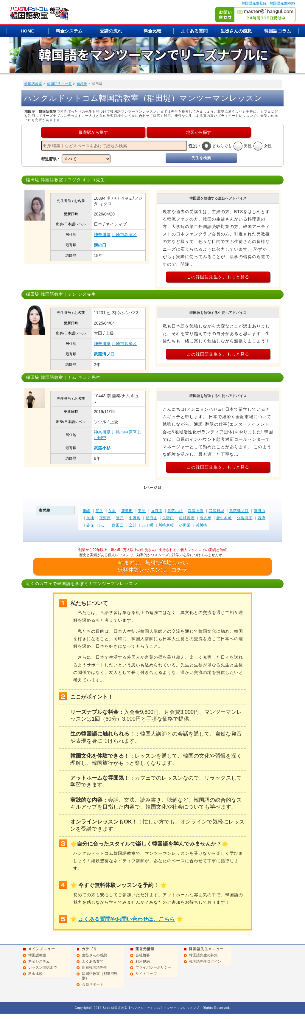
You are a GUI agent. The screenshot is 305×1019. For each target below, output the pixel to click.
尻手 (99, 511)
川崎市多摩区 (124, 343)
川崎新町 (166, 525)
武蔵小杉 (102, 448)
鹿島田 (127, 511)
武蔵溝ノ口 (104, 354)
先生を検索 (201, 158)
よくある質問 (194, 30)
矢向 (112, 511)
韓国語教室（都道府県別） (100, 976)
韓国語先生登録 (254, 3)
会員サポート (92, 984)
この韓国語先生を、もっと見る (218, 276)
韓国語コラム (277, 30)
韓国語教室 (33, 84)
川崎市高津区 (124, 234)
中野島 (135, 518)
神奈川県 (102, 234)
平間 (142, 511)
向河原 (156, 511)
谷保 (90, 525)
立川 (133, 525)
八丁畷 (147, 525)
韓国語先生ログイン (205, 961)
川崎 (86, 511)
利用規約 (143, 961)
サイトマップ (146, 974)
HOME (27, 30)
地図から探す (198, 132)
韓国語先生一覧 (59, 84)
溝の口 (100, 245)
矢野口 (168, 518)
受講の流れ (111, 30)
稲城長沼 (186, 518)
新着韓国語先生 (94, 967)
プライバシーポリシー (153, 967)
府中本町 (224, 518)
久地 (90, 518)
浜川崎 (201, 525)
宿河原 (105, 518)
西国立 (118, 525)
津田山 (259, 511)
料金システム (69, 30)
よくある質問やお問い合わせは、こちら (126, 919)
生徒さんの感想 (236, 30)
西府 (261, 518)
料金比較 (152, 30)
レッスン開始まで (42, 967)
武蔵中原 (195, 511)
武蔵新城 (216, 511)
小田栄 (185, 525)
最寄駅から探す (93, 132)
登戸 (120, 518)
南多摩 (205, 518)
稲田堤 (151, 518)
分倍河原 (244, 518)
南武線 (82, 84)
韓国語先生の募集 (203, 955)
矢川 (103, 525)
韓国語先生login (282, 3)
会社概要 (143, 955)
